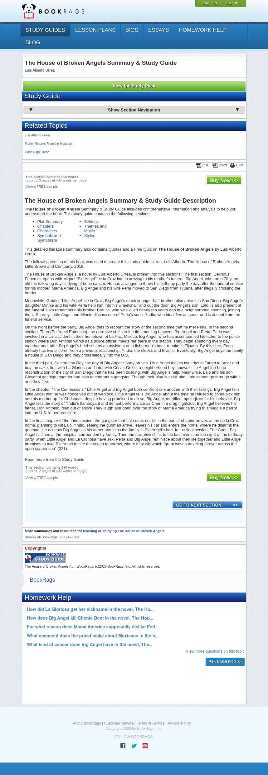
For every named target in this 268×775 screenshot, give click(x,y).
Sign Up (209, 3)
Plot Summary (50, 221)
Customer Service (119, 723)
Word (219, 165)
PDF (202, 165)
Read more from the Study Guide (55, 459)
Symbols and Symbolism (49, 238)
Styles (89, 235)
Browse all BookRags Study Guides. (52, 537)
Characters (47, 231)
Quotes (115, 249)
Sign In (232, 3)
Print (236, 165)
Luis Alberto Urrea (40, 70)
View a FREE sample (42, 186)
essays (158, 30)
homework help (203, 30)
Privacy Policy (179, 723)
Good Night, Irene (37, 152)
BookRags (42, 580)
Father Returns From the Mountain (49, 143)
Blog (33, 42)
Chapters (45, 226)
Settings (91, 221)
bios (131, 30)
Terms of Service (150, 723)
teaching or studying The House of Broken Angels (123, 531)
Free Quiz (143, 249)
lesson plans (95, 30)
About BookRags (87, 723)
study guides (45, 30)
